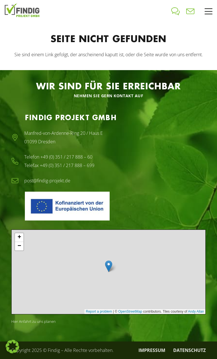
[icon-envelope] (190, 11)
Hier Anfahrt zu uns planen (33, 321)
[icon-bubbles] (175, 11)
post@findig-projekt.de (47, 181)
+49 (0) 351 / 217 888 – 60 (66, 157)
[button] (208, 11)
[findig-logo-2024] (22, 11)
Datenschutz (189, 350)
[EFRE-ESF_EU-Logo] (92, 206)
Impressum (151, 350)
